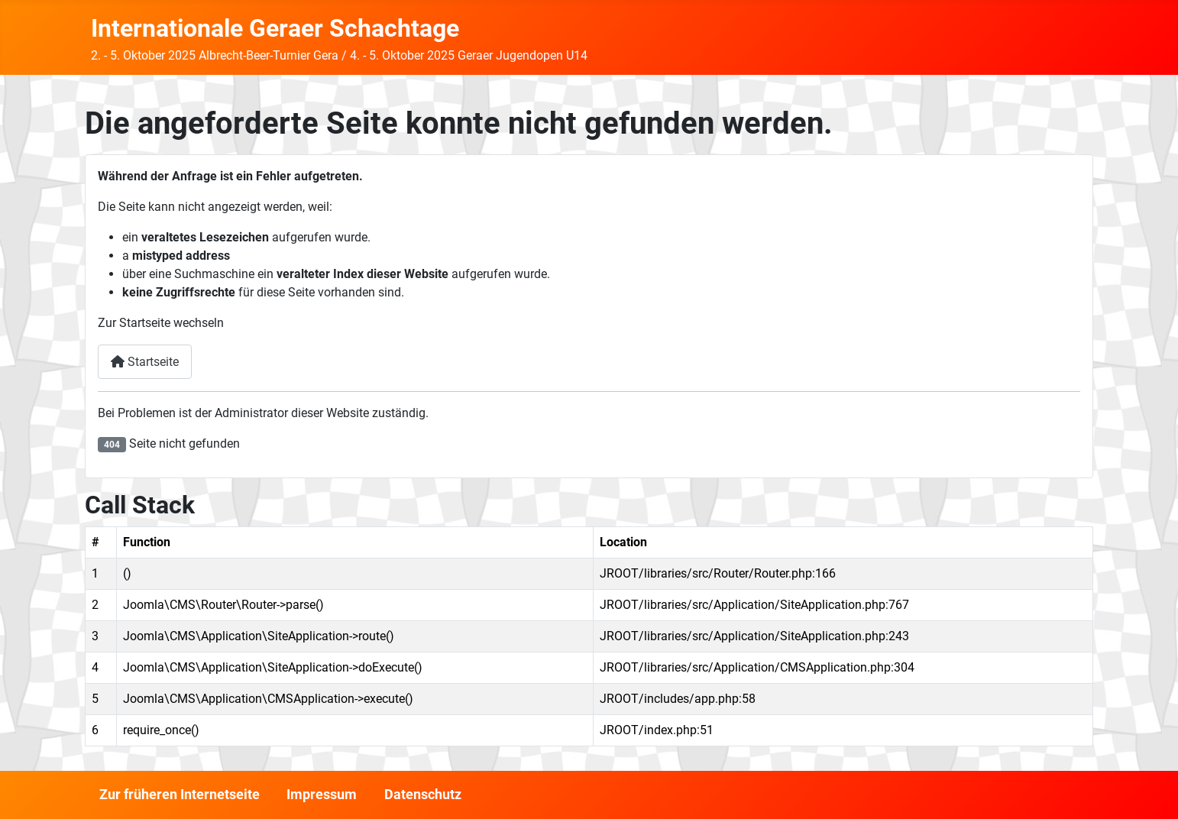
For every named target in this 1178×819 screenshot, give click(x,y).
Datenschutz (422, 794)
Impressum (321, 794)
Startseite (145, 361)
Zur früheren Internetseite (179, 794)
